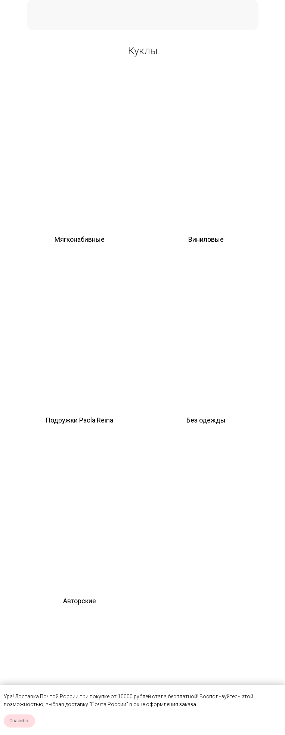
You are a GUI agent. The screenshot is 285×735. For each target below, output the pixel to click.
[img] (79, 151)
